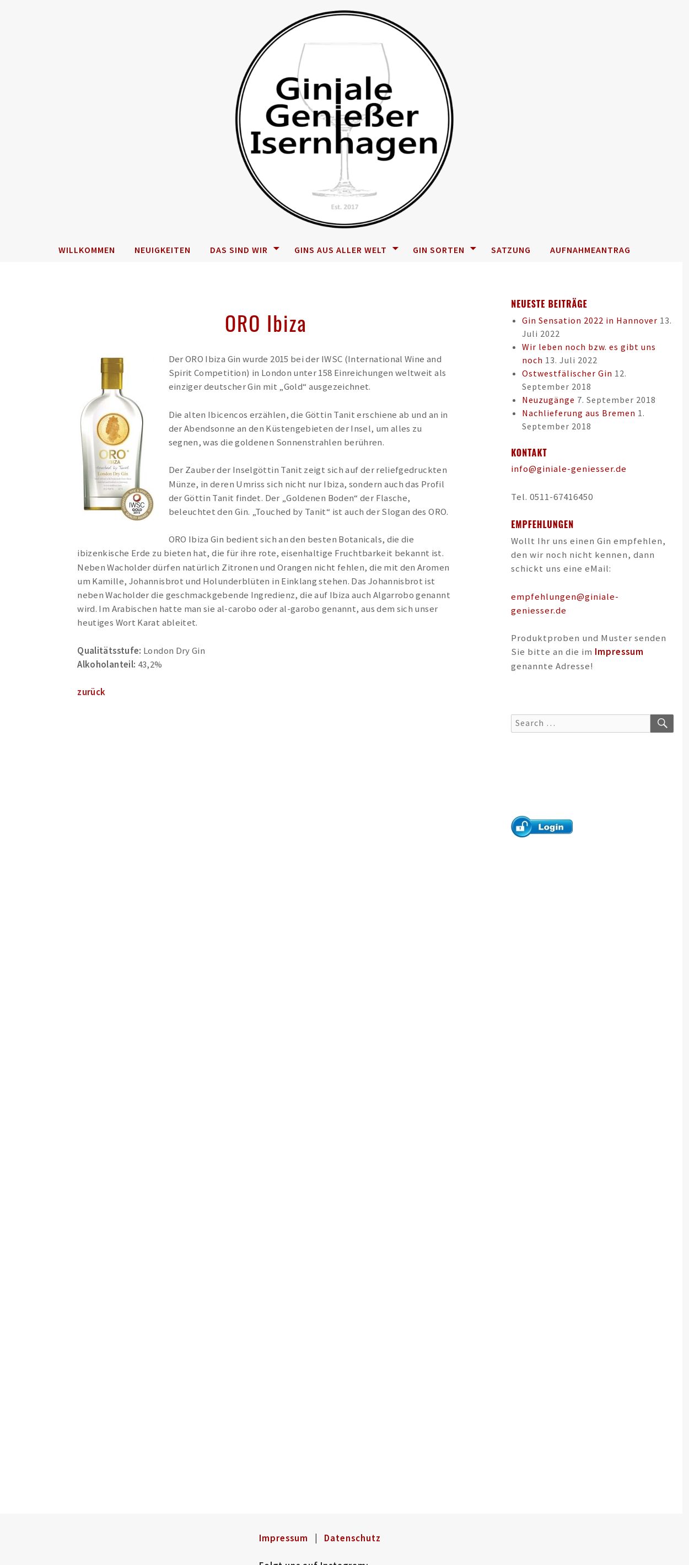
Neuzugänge (548, 399)
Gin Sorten (445, 249)
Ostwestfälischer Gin (567, 373)
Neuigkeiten (162, 249)
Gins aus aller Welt (346, 249)
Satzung (511, 249)
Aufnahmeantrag (590, 249)
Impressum (619, 652)
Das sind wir (245, 249)
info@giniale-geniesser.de (569, 468)
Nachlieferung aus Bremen (579, 412)
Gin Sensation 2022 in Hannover (590, 320)
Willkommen (86, 249)
